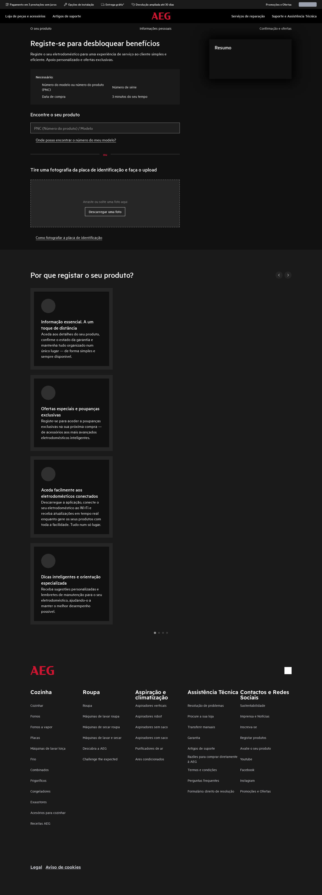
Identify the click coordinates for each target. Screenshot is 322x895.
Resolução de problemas (206, 705)
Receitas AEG (40, 823)
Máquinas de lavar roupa (101, 716)
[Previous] (279, 275)
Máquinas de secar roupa (101, 727)
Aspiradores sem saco (151, 727)
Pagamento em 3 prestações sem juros (31, 4)
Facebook (247, 769)
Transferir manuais (201, 727)
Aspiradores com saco (151, 737)
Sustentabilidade (252, 705)
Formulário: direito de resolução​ (211, 791)
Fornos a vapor (41, 727)
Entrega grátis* (112, 4)
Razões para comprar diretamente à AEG (212, 758)
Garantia (194, 737)
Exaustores (38, 802)
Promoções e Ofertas (276, 4)
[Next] (288, 275)
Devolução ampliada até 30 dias (152, 4)
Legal (36, 867)
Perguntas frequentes (203, 780)
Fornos (35, 716)
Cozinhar (36, 705)
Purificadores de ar (149, 748)
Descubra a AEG (95, 748)
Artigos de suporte (201, 748)
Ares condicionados (149, 759)
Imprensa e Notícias (254, 716)
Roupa (87, 705)
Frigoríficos (38, 780)
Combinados (39, 769)
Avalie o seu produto (255, 748)
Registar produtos (253, 737)
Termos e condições (202, 769)
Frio (33, 759)
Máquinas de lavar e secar (102, 737)
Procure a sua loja (201, 716)
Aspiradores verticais (151, 705)
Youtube (246, 759)
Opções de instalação (79, 4)
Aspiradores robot (148, 716)
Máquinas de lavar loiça (48, 748)
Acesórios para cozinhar (48, 812)
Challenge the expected (100, 759)
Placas (35, 737)
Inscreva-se (248, 727)
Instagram (247, 780)
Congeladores (40, 791)
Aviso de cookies (63, 867)
